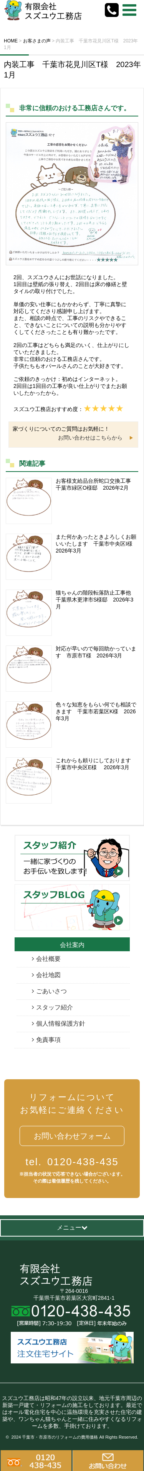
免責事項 (48, 1039)
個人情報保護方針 (60, 1023)
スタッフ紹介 (54, 1007)
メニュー (72, 1227)
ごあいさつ (51, 991)
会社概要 (48, 958)
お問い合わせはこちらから (90, 438)
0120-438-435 (72, 1162)
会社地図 (48, 975)
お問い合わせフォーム (72, 1136)
